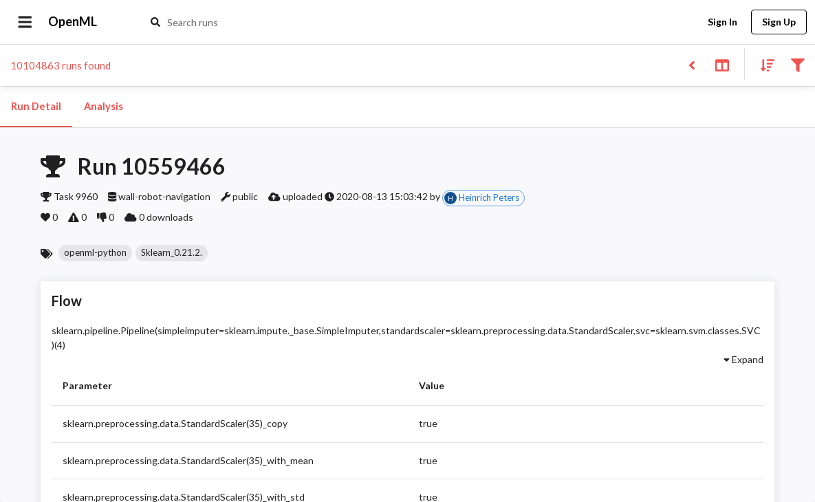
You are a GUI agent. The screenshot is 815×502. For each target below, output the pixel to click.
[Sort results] (763, 64)
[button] (95, 253)
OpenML (73, 22)
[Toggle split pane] (721, 64)
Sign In (722, 22)
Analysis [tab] (103, 106)
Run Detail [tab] (36, 106)
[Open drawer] (25, 22)
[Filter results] (797, 64)
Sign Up (779, 22)
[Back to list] (691, 64)
